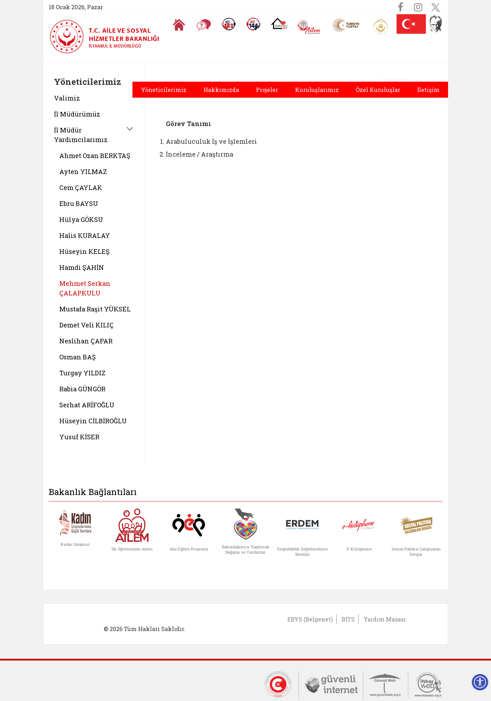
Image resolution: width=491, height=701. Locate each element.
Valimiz (67, 98)
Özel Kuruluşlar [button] (378, 89)
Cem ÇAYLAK (80, 187)
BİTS (348, 619)
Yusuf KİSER (79, 437)
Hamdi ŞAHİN (81, 267)
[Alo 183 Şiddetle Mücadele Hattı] (229, 24)
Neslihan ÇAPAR (86, 341)
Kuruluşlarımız (317, 89)
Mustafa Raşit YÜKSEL (95, 309)
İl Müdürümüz (77, 114)
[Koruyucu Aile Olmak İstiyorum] (279, 23)
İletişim (428, 89)
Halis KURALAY (84, 235)
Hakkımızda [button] (221, 89)
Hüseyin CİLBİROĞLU (93, 421)
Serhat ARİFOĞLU (86, 405)
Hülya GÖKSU (81, 219)
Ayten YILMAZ (83, 171)
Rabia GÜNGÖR (82, 389)
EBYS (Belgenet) (310, 619)
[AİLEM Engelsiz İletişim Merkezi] (309, 27)
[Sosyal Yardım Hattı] (253, 24)
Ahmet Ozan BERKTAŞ (94, 155)
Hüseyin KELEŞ (84, 251)
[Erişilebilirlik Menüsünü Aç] (480, 682)
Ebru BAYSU (78, 203)
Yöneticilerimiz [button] (163, 89)
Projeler (267, 89)
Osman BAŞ (77, 357)
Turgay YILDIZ (82, 373)
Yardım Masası (385, 619)
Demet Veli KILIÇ (86, 325)
